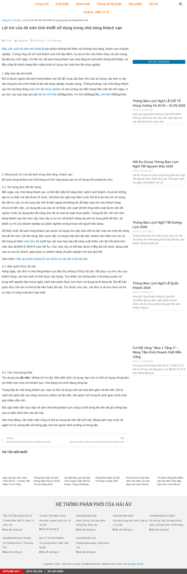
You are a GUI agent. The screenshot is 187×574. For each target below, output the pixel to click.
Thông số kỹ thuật (109, 4)
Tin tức (18, 20)
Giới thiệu (62, 4)
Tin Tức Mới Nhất (15, 452)
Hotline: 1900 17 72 (96, 12)
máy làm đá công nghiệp (44, 89)
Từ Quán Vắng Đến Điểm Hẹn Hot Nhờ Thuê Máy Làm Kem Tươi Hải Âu (170, 480)
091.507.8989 (55, 571)
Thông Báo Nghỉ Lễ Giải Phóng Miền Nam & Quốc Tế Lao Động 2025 (46, 480)
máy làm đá (31, 241)
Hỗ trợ (153, 4)
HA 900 (105, 94)
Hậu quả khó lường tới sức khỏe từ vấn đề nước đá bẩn (52, 258)
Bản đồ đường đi (12, 529)
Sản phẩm (135, 4)
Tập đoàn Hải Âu (135, 564)
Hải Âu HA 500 (47, 94)
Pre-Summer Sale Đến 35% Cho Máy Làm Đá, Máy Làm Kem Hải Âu (138, 480)
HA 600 (78, 94)
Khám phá (83, 4)
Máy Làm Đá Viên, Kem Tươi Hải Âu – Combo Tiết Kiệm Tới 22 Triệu (16, 480)
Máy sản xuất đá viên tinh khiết (21, 48)
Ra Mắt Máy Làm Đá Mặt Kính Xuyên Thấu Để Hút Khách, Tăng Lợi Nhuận (77, 480)
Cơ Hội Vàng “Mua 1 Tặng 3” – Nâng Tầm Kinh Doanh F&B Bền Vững (157, 352)
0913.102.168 (34, 571)
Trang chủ (42, 4)
